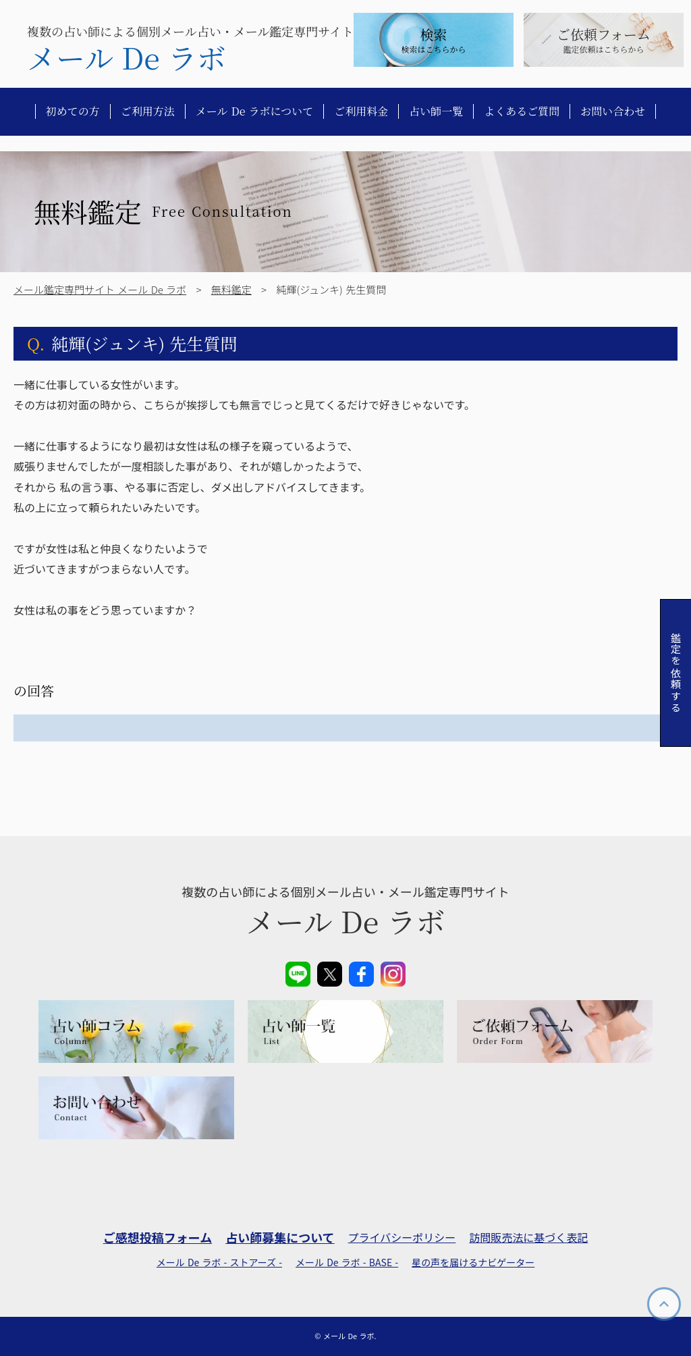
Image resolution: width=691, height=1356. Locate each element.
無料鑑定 (231, 289)
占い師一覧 (436, 111)
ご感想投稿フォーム (157, 1237)
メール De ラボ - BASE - (347, 1262)
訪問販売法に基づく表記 (528, 1237)
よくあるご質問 (521, 111)
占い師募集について (279, 1237)
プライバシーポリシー (402, 1237)
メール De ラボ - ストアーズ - (219, 1262)
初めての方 (73, 111)
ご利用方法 (148, 111)
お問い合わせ (612, 111)
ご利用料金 (361, 111)
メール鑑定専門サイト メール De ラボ (99, 289)
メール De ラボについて (255, 111)
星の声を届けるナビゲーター (473, 1262)
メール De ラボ (126, 57)
